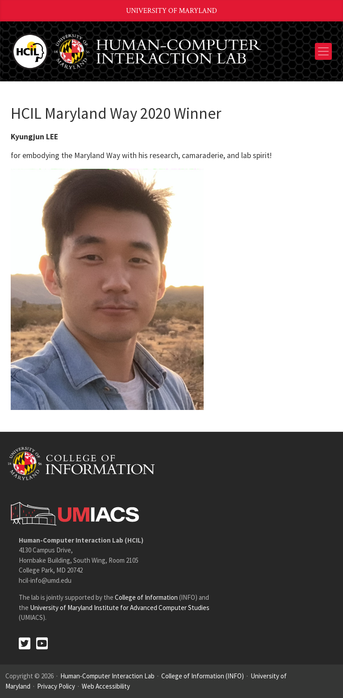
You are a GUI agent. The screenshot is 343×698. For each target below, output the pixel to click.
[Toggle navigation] (323, 51)
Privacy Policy (56, 686)
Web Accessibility (106, 686)
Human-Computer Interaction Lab (107, 676)
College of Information (146, 597)
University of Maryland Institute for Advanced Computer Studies (119, 607)
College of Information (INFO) (202, 676)
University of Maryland (171, 11)
